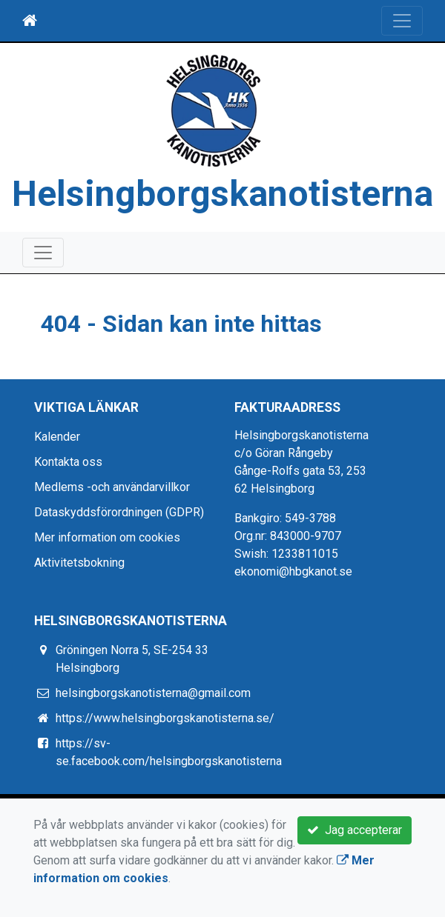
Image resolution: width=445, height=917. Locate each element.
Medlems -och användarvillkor (112, 487)
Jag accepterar (354, 830)
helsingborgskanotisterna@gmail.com (153, 693)
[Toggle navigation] (402, 21)
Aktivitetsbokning (79, 563)
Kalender (57, 437)
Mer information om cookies (107, 537)
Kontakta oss (68, 462)
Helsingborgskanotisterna (222, 194)
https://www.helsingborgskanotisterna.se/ (165, 718)
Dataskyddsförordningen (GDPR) (119, 512)
